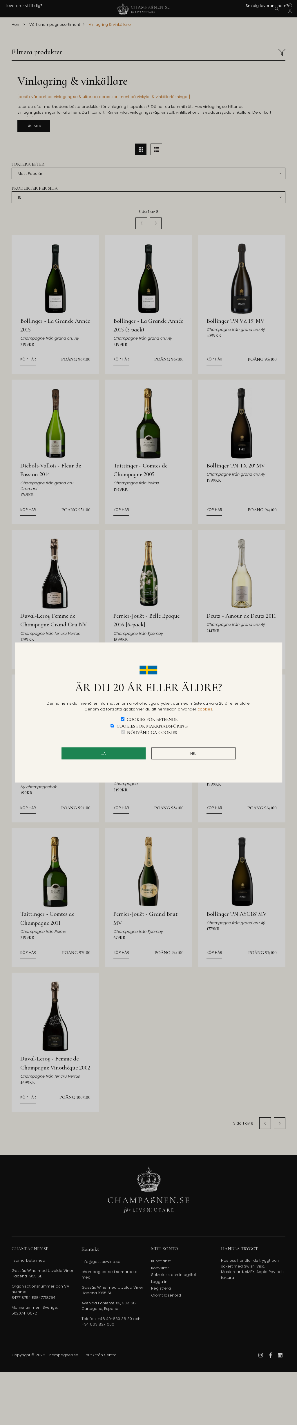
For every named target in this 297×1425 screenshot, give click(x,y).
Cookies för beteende (152, 719)
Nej (193, 753)
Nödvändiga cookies (152, 732)
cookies (205, 709)
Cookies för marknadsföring (152, 725)
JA (104, 753)
